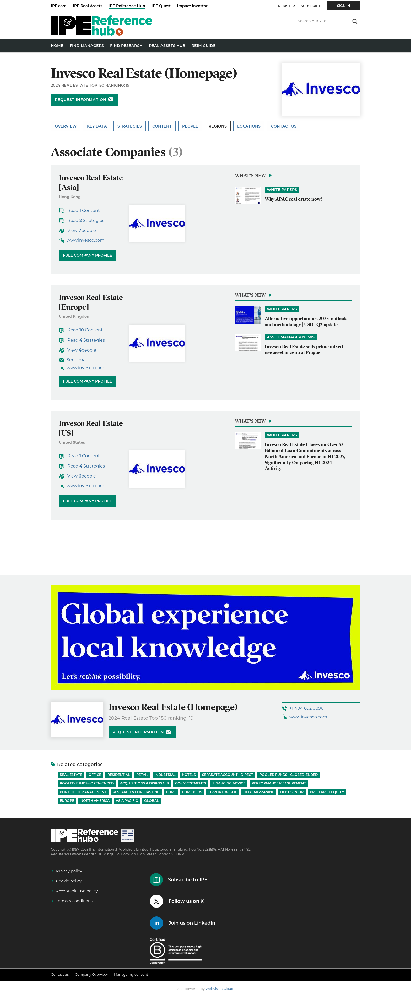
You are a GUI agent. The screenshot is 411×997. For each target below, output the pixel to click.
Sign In (343, 6)
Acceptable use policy (77, 891)
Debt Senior (292, 792)
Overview (66, 126)
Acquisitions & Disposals (144, 783)
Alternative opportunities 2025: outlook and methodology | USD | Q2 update (306, 321)
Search (354, 20)
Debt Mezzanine (259, 792)
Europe (67, 801)
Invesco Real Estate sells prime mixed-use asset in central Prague (304, 349)
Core (171, 792)
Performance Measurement (279, 783)
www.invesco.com (85, 240)
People (190, 126)
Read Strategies (85, 220)
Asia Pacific (127, 801)
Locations (249, 126)
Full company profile (87, 255)
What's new (250, 175)
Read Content (83, 210)
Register (286, 6)
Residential (118, 775)
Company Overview (91, 975)
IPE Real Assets (87, 5)
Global (151, 801)
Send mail (77, 359)
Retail (142, 775)
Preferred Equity (327, 792)
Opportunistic (222, 792)
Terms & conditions (74, 901)
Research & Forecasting (136, 792)
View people (81, 230)
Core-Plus (192, 792)
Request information (80, 99)
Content (162, 126)
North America (95, 801)
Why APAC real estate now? (293, 199)
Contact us (60, 975)
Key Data (97, 126)
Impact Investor (192, 5)
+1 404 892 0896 (306, 708)
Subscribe (311, 6)
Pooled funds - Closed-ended (288, 775)
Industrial (165, 775)
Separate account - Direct (227, 775)
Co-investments (190, 783)
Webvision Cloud (220, 989)
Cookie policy (69, 881)
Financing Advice (228, 783)
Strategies (129, 126)
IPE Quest (161, 5)
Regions (218, 126)
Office (95, 775)
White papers (282, 189)
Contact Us (283, 126)
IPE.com (59, 5)
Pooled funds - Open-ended (87, 783)
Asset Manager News (291, 337)
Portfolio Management (83, 792)
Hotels (189, 775)
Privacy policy (69, 871)
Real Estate (71, 775)
